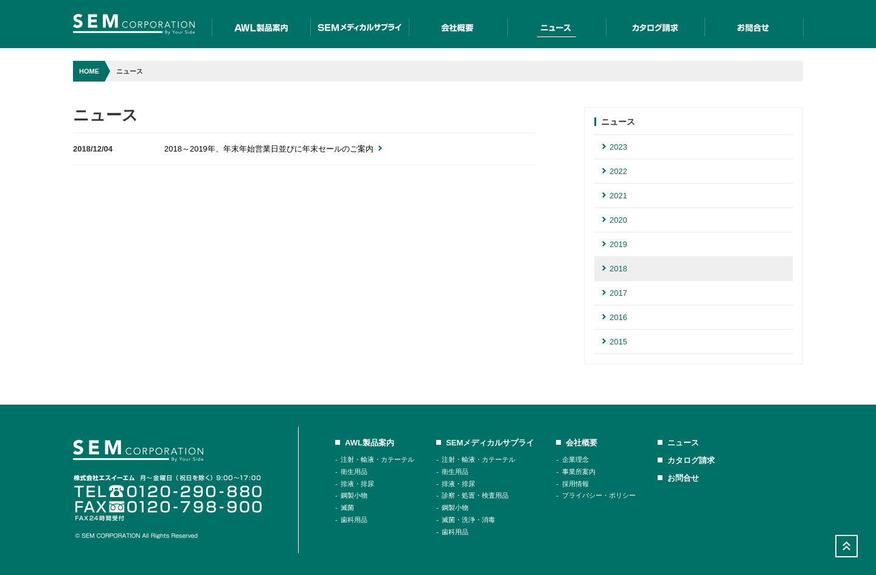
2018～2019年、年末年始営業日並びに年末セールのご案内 (273, 148)
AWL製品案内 (261, 24)
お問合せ (754, 24)
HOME (89, 71)
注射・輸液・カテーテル (377, 459)
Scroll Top (846, 546)
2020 (614, 220)
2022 (614, 171)
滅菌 (347, 507)
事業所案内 (579, 471)
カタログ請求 (655, 24)
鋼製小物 (354, 495)
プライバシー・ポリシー (599, 495)
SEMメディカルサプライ (359, 24)
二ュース (556, 24)
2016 (614, 317)
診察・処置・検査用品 (475, 495)
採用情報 (575, 483)
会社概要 (458, 24)
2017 (614, 293)
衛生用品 (354, 471)
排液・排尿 (357, 483)
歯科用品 (354, 519)
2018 (614, 268)
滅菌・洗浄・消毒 (468, 519)
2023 (614, 147)
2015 (614, 341)
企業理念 (575, 459)
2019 (614, 244)
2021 (614, 195)
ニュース (683, 442)
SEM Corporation (134, 24)
